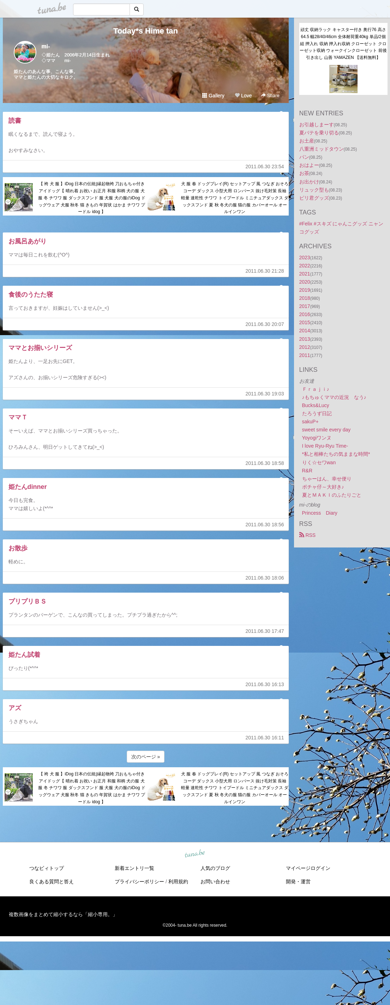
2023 (304, 257)
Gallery (213, 95)
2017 (304, 306)
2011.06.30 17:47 (265, 631)
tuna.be (195, 853)
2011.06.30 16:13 (265, 684)
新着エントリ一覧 (134, 868)
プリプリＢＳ (27, 601)
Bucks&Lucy (315, 405)
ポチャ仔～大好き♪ (323, 487)
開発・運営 (298, 881)
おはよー (309, 165)
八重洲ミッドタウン (321, 149)
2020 (304, 282)
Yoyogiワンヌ (317, 438)
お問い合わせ (215, 881)
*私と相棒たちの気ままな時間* (336, 454)
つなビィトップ (46, 868)
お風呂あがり (27, 241)
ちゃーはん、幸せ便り (327, 479)
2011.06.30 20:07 (265, 324)
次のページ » (145, 756)
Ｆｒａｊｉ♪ (315, 389)
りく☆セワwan (319, 462)
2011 (304, 355)
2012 (304, 347)
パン (304, 157)
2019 (304, 290)
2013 (304, 339)
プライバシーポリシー (139, 881)
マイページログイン (308, 868)
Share (270, 95)
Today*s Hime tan (145, 30)
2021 (304, 274)
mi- (46, 46)
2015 (304, 322)
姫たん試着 (24, 654)
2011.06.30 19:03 (265, 393)
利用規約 (178, 881)
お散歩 (18, 548)
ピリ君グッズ (314, 198)
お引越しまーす (316, 124)
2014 (304, 330)
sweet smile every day (326, 429)
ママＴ (18, 417)
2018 (304, 298)
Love (243, 95)
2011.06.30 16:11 (265, 737)
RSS (307, 535)
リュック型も (314, 190)
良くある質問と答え (51, 881)
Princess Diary (319, 513)
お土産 (306, 141)
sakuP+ (310, 421)
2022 (304, 265)
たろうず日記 (317, 413)
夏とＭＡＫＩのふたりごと (331, 495)
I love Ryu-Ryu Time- (325, 446)
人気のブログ (215, 868)
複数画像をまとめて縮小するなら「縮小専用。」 (63, 914)
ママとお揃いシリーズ (40, 347)
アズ (14, 708)
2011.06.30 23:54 (265, 166)
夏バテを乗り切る (319, 132)
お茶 (304, 173)
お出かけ (309, 181)
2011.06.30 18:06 (265, 578)
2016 (304, 314)
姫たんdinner (27, 486)
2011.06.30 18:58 (265, 463)
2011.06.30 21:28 (265, 271)
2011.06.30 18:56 (265, 524)
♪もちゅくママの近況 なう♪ (334, 397)
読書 (14, 120)
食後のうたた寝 (30, 294)
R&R (307, 470)
